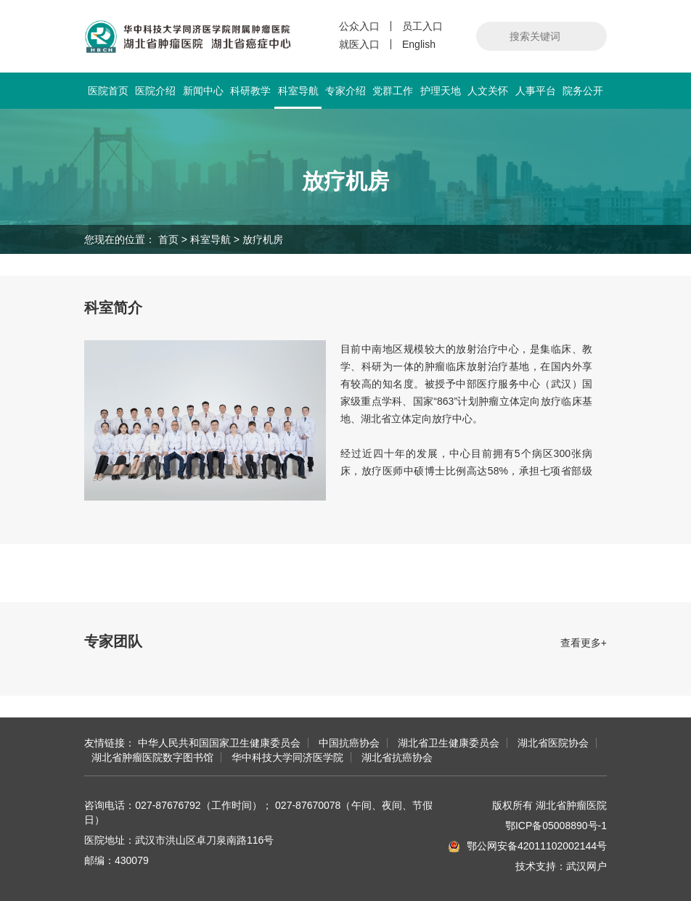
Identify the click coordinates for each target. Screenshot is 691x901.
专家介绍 (345, 90)
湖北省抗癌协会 (397, 757)
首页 (168, 239)
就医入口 (359, 44)
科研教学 (250, 90)
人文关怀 (487, 90)
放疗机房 (262, 239)
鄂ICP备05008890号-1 (556, 825)
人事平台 (535, 90)
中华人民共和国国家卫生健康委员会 (219, 743)
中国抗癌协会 (349, 743)
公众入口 (359, 26)
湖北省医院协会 (553, 743)
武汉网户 (586, 866)
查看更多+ (583, 643)
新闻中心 (203, 90)
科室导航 (298, 97)
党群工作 (392, 90)
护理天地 (440, 90)
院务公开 (583, 90)
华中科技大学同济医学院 (287, 757)
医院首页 (108, 90)
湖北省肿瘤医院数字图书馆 (152, 757)
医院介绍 (155, 90)
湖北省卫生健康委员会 (448, 743)
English (419, 44)
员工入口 (422, 26)
